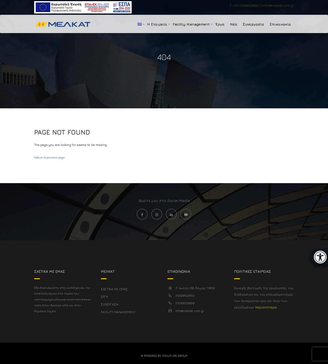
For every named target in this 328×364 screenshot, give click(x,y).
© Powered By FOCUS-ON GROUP (164, 355)
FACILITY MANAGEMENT (118, 312)
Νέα (233, 24)
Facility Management (191, 24)
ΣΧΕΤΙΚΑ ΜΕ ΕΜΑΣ (114, 289)
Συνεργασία (253, 24)
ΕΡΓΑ (104, 297)
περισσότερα (266, 307)
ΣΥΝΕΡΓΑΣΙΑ (110, 304)
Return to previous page (49, 157)
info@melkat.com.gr (278, 5)
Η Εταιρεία (157, 24)
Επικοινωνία (280, 24)
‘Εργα (220, 24)
